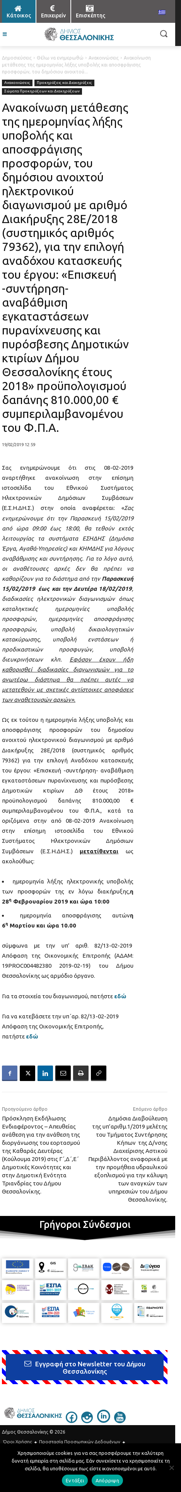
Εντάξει (75, 1480)
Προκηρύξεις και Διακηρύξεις (64, 83)
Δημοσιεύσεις (17, 57)
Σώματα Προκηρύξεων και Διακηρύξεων (42, 91)
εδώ (32, 1036)
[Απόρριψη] (171, 1468)
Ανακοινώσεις (104, 57)
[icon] (71, 1421)
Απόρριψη (107, 1480)
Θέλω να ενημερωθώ (60, 57)
